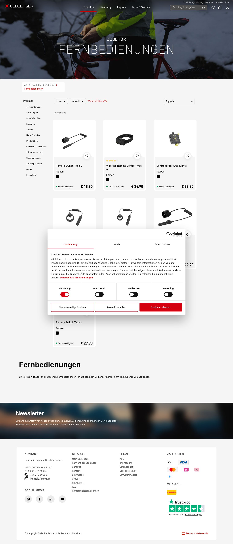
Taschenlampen (33, 107)
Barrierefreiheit (128, 471)
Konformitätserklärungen (85, 491)
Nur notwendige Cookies (72, 307)
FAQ (74, 487)
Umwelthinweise (128, 475)
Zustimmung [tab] (71, 244)
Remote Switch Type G (69, 166)
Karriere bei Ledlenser (84, 463)
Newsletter (78, 483)
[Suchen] (203, 7)
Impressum (126, 463)
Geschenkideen (33, 158)
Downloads (78, 475)
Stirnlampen (32, 113)
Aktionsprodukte (34, 164)
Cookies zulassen (160, 307)
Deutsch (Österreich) (195, 533)
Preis (61, 101)
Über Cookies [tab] (162, 244)
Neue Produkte (33, 135)
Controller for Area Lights (172, 166)
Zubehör (30, 130)
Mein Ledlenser (80, 459)
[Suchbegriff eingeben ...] (184, 7)
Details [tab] (116, 244)
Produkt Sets (32, 141)
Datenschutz (126, 467)
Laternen (30, 124)
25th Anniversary (34, 152)
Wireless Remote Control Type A (124, 168)
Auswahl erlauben (116, 307)
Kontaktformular (40, 478)
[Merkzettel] (213, 7)
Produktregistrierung (193, 2)
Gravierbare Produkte (36, 147)
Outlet (29, 169)
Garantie (209, 2)
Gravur (76, 479)
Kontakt (219, 2)
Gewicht (78, 101)
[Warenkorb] (220, 7)
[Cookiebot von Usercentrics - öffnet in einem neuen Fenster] (168, 234)
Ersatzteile (31, 175)
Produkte (28, 101)
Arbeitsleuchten (33, 118)
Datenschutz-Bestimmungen (76, 277)
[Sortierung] (179, 101)
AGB (122, 459)
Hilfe (227, 2)
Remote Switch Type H (69, 322)
